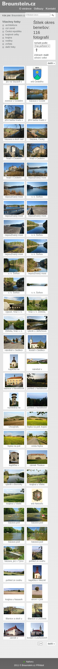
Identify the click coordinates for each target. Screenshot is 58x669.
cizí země (10, 28)
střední (37, 57)
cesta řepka (37, 446)
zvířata (8, 44)
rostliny (9, 40)
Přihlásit (40, 665)
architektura (11, 25)
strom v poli (37, 599)
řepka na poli (14, 446)
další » (51, 63)
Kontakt (51, 8)
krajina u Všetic (37, 484)
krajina (8, 37)
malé (46, 55)
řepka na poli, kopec (37, 427)
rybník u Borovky (14, 484)
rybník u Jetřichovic (37, 331)
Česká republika (13, 31)
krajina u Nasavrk (14, 599)
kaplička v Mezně (37, 580)
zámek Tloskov (37, 465)
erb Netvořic (37, 503)
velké (44, 57)
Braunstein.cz (18, 15)
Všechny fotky (11, 21)
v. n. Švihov (37, 197)
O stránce (25, 8)
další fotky (10, 47)
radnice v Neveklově (14, 388)
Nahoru (29, 661)
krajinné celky (12, 34)
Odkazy (38, 8)
